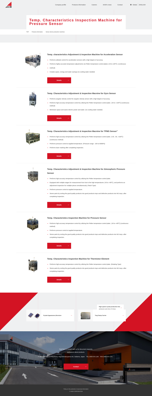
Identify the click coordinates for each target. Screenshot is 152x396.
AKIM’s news (107, 5)
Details (59, 80)
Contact (120, 5)
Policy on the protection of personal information (76, 389)
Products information (79, 5)
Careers (94, 5)
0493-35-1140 (94, 356)
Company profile (60, 5)
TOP (27, 32)
